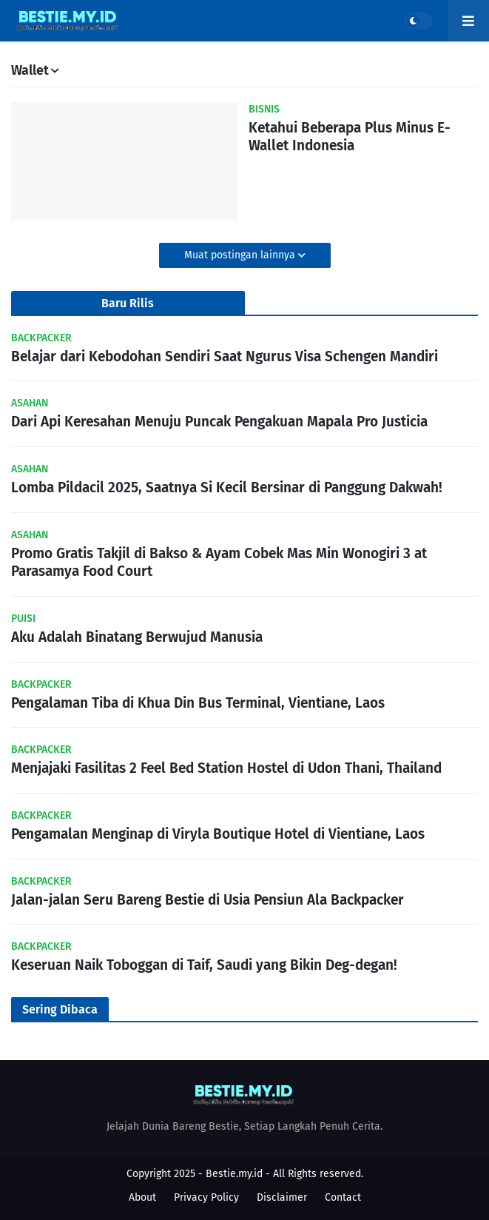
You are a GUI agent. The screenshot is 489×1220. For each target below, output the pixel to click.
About (142, 1197)
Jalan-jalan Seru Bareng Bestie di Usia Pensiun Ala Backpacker (207, 899)
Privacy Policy (206, 1197)
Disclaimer (282, 1197)
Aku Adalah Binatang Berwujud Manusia (137, 637)
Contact (343, 1197)
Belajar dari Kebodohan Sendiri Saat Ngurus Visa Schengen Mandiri (224, 356)
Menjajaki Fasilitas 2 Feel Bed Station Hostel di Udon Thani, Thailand (226, 768)
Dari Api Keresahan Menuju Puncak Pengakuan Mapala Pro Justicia (219, 421)
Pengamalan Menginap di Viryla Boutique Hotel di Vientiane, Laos (218, 833)
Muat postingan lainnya (241, 255)
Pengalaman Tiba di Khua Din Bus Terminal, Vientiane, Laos (198, 702)
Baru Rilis (127, 303)
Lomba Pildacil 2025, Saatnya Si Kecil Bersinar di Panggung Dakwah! (226, 487)
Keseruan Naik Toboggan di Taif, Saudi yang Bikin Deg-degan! (204, 964)
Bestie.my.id (234, 1173)
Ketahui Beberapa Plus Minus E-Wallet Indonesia (350, 137)
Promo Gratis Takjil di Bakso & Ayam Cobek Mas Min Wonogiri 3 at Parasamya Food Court (219, 562)
